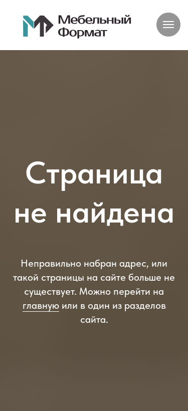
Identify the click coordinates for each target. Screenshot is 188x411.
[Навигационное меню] (168, 24)
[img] (77, 26)
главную (41, 305)
